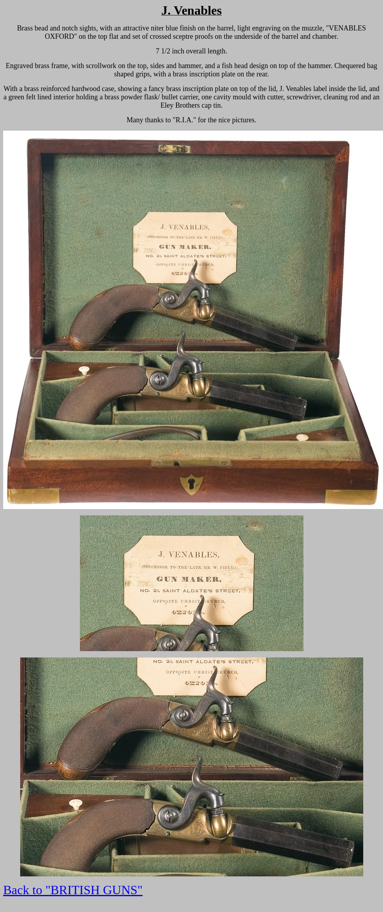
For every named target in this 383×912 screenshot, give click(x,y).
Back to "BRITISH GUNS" (72, 890)
